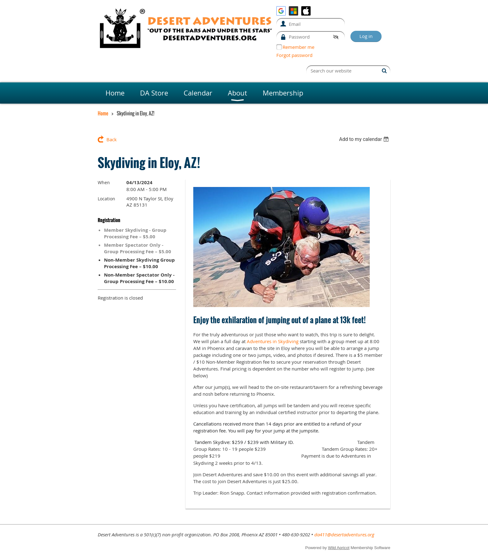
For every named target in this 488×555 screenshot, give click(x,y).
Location (106, 199)
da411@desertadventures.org (344, 534)
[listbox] (364, 139)
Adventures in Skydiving (272, 341)
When (104, 182)
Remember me (298, 47)
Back (111, 139)
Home (103, 113)
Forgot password (294, 55)
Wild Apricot (339, 547)
